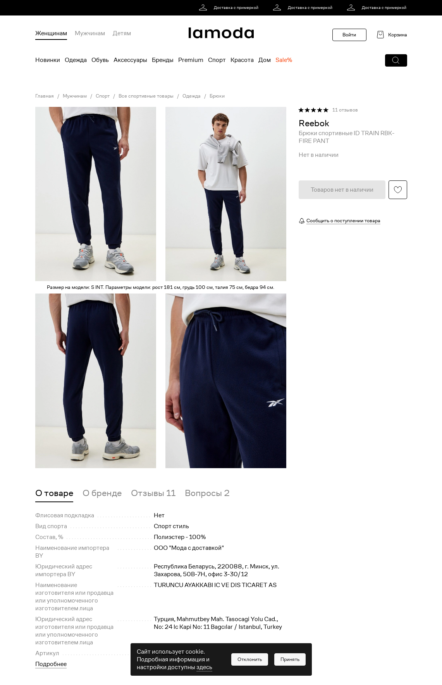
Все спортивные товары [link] (146, 96)
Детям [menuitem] (122, 33)
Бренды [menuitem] (163, 60)
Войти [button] (349, 34)
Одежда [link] (191, 96)
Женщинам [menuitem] (51, 33)
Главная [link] (44, 96)
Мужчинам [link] (75, 96)
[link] (230, 7)
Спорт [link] (103, 96)
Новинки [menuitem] (47, 60)
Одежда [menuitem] (76, 60)
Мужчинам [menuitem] (90, 33)
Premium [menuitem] (190, 60)
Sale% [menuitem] (283, 60)
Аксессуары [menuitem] (130, 60)
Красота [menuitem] (242, 60)
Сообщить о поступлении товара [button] (343, 220)
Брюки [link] (217, 96)
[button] (396, 60)
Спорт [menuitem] (217, 60)
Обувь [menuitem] (100, 60)
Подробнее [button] (51, 664)
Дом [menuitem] (264, 60)
